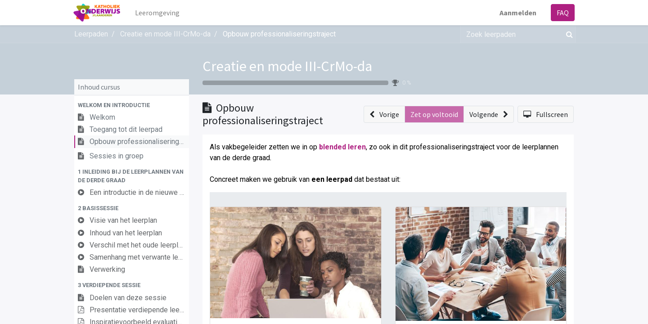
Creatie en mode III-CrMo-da (287, 66)
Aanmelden (517, 12)
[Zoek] (567, 34)
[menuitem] (158, 13)
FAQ (562, 12)
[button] (131, 105)
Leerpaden (91, 34)
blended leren (342, 147)
